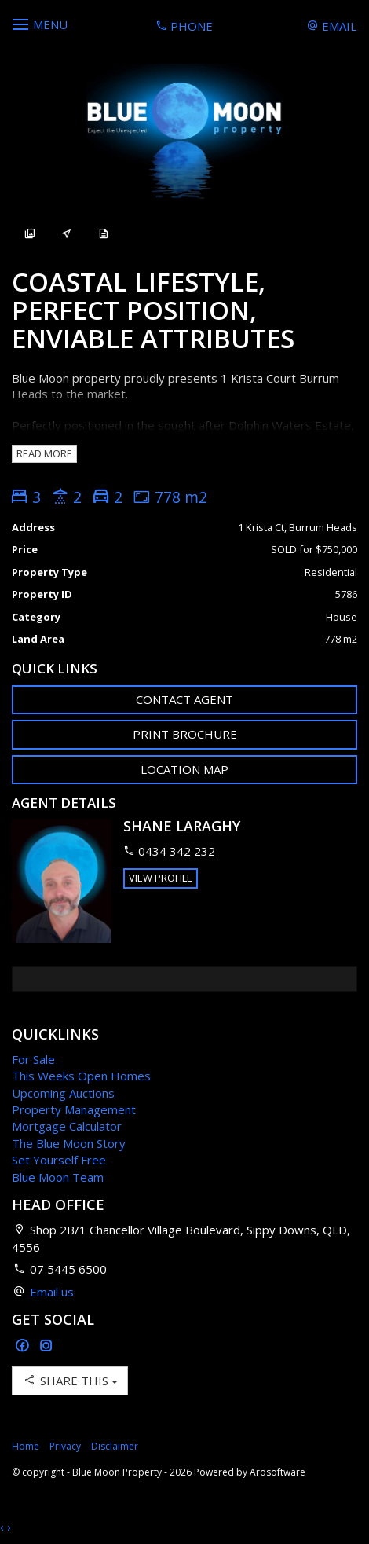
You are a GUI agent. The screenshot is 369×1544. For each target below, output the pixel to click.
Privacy (65, 1446)
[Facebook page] (24, 1346)
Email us (52, 1292)
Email (331, 26)
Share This (70, 1380)
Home (25, 1446)
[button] (184, 734)
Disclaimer (114, 1446)
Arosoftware (277, 1472)
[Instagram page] (46, 1346)
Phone (184, 26)
